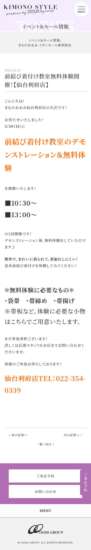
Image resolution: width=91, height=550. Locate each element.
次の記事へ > (73, 435)
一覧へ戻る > (45, 444)
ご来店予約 (46, 476)
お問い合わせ (45, 491)
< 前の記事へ (18, 435)
